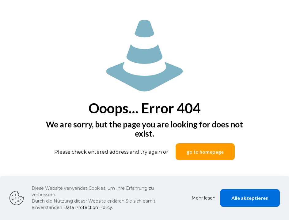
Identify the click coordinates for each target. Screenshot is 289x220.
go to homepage (205, 152)
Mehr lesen (203, 198)
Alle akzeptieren (249, 198)
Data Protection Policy (87, 207)
